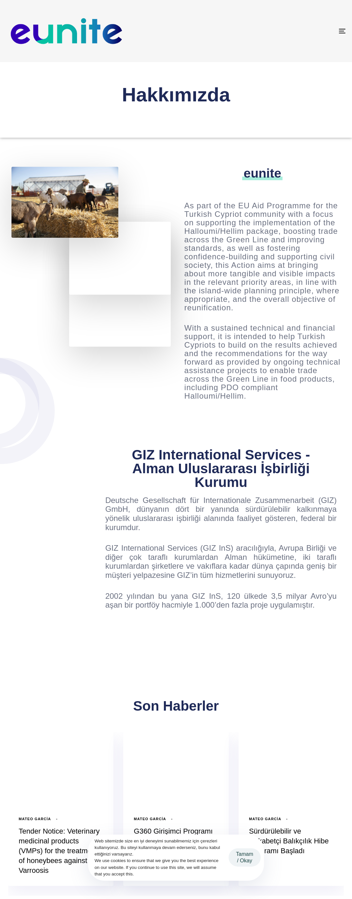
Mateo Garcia (35, 819)
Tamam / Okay (244, 857)
